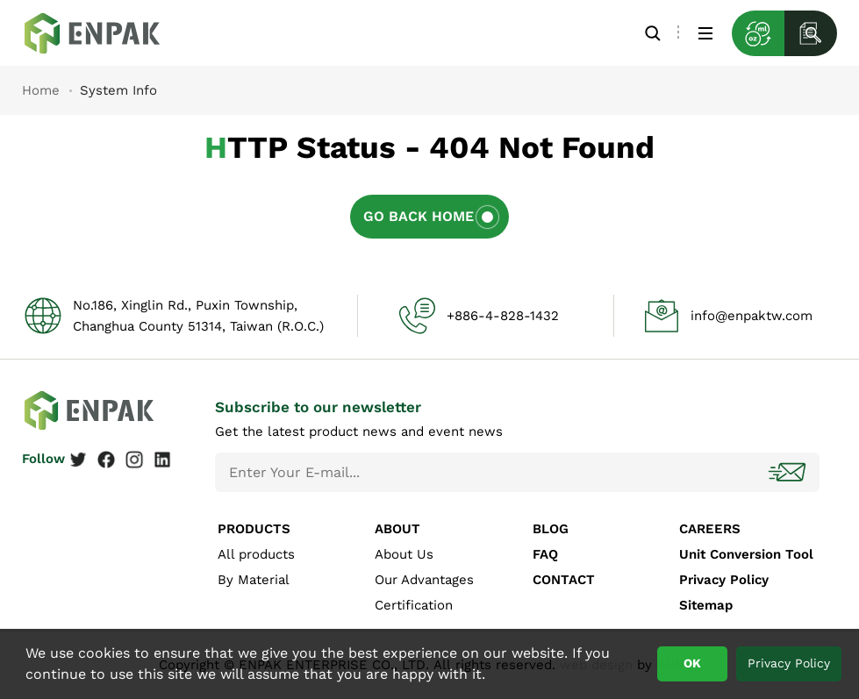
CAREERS (710, 529)
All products (256, 554)
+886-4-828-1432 (503, 316)
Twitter (78, 459)
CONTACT (564, 580)
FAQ (545, 554)
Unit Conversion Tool (746, 554)
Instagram (134, 459)
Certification (414, 605)
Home (41, 90)
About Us (404, 554)
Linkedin (162, 459)
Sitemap (706, 605)
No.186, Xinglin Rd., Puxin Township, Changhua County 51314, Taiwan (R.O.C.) (198, 315)
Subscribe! (789, 472)
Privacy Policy (724, 580)
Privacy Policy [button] (789, 663)
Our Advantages (424, 580)
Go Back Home (418, 216)
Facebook (106, 459)
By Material (254, 580)
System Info (105, 33)
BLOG (551, 529)
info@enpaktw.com (751, 316)
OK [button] (692, 663)
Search (653, 33)
